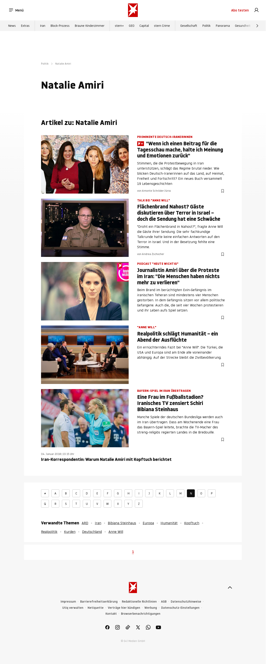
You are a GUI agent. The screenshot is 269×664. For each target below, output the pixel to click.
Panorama (223, 26)
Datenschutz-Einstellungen (180, 608)
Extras (25, 26)
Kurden (69, 532)
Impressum (68, 601)
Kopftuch (191, 523)
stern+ (119, 26)
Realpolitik (49, 532)
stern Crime (162, 26)
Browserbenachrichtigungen (140, 614)
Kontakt (111, 614)
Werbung (150, 608)
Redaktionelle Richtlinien (139, 601)
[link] (256, 10)
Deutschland (92, 532)
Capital (144, 26)
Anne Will (115, 532)
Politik (206, 26)
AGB (164, 601)
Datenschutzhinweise (186, 601)
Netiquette (96, 608)
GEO (131, 26)
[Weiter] (257, 25)
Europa (148, 523)
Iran (42, 26)
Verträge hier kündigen (124, 608)
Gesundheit (242, 26)
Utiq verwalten (72, 608)
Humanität (169, 523)
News (12, 26)
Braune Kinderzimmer (89, 26)
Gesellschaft (188, 26)
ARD (85, 523)
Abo (240, 10)
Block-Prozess (60, 26)
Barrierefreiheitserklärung (99, 601)
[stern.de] (133, 10)
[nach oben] (229, 587)
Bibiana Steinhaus (122, 523)
